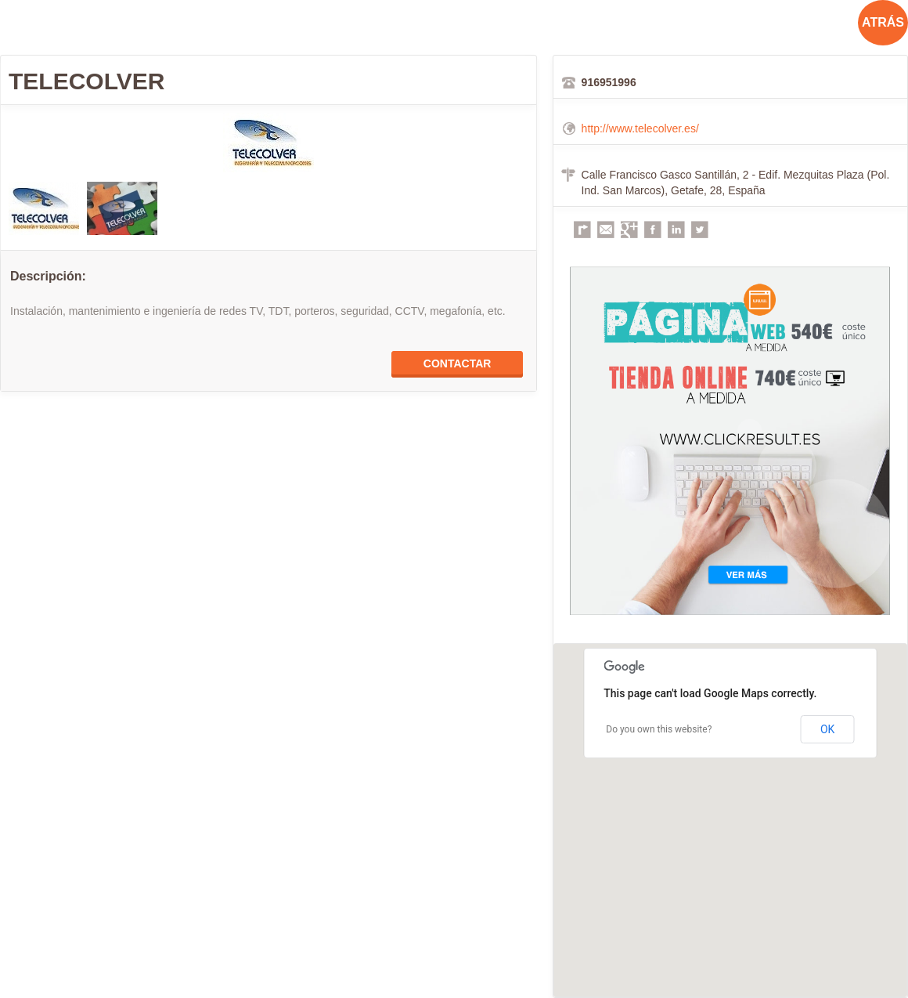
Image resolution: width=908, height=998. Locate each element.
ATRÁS (883, 22)
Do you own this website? (659, 729)
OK (827, 729)
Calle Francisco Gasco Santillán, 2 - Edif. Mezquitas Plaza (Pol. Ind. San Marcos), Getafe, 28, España (736, 182)
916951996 (609, 82)
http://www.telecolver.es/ (640, 128)
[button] (730, 805)
